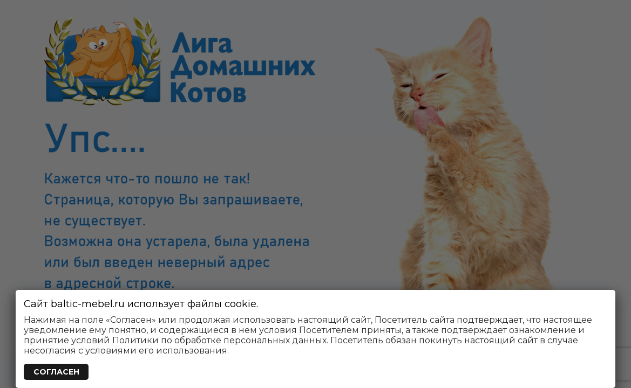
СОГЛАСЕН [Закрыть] (56, 372)
